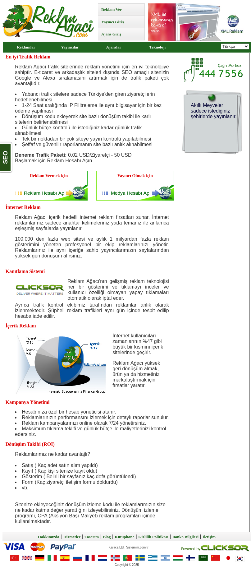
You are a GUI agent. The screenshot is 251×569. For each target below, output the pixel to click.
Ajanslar (113, 47)
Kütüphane (124, 536)
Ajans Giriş (111, 34)
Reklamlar (26, 47)
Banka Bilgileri (185, 536)
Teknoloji (157, 47)
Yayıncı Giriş (112, 22)
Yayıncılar (70, 47)
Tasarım (91, 536)
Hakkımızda (48, 536)
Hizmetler (72, 536)
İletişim (209, 536)
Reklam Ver (111, 9)
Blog (107, 536)
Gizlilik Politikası (153, 536)
